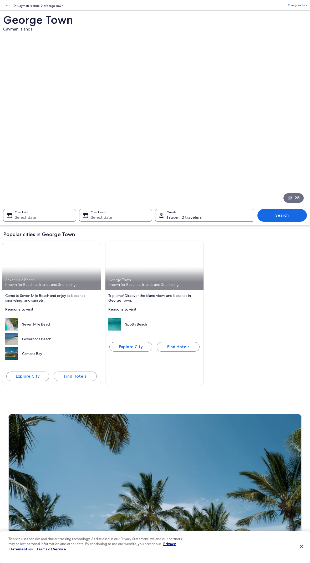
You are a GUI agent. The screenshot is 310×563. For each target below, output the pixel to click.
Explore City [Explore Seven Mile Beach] (28, 298)
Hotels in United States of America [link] (108, 467)
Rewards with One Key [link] (100, 517)
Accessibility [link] (169, 501)
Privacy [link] (165, 459)
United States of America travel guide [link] (111, 459)
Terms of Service (51, 549)
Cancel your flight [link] (248, 475)
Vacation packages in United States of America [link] (117, 484)
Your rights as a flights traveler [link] (257, 509)
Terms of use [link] (169, 475)
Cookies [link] (166, 467)
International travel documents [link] (258, 501)
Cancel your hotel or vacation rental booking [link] (267, 467)
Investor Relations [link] (20, 501)
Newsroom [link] (16, 492)
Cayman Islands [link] (34, 6)
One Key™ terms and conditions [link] (183, 484)
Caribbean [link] (10, 6)
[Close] (301, 546)
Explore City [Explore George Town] (131, 268)
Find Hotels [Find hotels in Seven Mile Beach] (75, 298)
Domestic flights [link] (96, 492)
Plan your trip (297, 6)
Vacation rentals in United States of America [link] (115, 475)
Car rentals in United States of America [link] (111, 501)
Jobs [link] (11, 467)
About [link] (12, 459)
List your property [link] (20, 475)
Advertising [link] (16, 509)
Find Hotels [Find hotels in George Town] (178, 268)
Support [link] (242, 459)
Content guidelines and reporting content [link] (190, 517)
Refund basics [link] (246, 484)
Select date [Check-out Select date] (100, 139)
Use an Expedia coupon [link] (253, 492)
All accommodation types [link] (102, 509)
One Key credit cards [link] (99, 526)
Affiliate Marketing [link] (21, 517)
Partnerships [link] (17, 484)
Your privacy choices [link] (174, 509)
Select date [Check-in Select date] (22, 139)
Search (284, 137)
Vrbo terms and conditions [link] (179, 492)
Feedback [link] (15, 526)
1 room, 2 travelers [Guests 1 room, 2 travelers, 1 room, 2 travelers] (184, 139)
